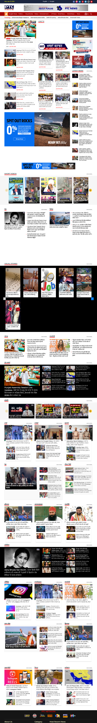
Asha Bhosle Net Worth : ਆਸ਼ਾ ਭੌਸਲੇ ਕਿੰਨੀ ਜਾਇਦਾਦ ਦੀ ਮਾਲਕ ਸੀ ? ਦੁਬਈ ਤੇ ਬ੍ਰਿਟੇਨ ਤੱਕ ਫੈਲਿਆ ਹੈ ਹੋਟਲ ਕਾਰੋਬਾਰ (14, 227)
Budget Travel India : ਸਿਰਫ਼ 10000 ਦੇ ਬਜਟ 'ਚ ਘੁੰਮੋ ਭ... (83, 294)
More (79, 14)
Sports (37, 709)
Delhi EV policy (51, 17)
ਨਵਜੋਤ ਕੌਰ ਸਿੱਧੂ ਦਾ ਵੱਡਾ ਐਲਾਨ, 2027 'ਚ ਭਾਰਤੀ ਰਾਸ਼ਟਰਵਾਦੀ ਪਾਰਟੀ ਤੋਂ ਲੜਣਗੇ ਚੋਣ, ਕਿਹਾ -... (79, 569)
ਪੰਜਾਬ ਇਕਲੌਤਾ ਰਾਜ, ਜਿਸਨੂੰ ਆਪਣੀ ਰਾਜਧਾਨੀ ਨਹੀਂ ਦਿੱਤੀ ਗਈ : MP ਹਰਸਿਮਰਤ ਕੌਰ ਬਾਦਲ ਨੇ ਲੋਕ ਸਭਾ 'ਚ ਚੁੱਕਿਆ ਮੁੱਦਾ (82, 315)
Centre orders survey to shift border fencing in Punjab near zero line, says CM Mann (85, 85)
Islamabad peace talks (38, 17)
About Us (49, 721)
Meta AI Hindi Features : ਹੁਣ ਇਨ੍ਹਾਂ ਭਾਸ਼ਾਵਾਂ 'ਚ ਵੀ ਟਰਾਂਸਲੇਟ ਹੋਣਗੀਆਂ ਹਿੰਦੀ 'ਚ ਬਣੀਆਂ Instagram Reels (17, 655)
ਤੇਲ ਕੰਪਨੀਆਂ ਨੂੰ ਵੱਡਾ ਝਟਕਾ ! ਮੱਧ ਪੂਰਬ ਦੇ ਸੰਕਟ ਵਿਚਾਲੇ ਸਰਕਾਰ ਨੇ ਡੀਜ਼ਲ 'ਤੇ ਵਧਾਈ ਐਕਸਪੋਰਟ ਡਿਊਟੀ (36, 235)
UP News (54, 14)
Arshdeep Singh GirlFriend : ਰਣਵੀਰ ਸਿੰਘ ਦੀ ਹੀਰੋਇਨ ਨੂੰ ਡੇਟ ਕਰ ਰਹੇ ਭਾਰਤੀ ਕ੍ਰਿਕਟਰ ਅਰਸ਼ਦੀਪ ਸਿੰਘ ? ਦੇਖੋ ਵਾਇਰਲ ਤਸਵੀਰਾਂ (54, 446)
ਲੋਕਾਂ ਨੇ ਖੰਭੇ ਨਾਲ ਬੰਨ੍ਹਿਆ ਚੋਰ (31, 202)
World (37, 706)
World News (71, 14)
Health (37, 697)
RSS (84, 721)
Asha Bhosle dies (63, 17)
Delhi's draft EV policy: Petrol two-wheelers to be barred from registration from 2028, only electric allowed (85, 142)
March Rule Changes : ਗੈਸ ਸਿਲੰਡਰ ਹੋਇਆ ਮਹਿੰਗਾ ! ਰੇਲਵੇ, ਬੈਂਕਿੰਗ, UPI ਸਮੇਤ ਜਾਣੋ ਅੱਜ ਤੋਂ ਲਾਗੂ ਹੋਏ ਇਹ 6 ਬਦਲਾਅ (82, 445)
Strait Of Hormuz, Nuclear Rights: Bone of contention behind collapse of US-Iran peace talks (85, 133)
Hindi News (62, 14)
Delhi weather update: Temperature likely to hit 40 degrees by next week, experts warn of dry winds (85, 150)
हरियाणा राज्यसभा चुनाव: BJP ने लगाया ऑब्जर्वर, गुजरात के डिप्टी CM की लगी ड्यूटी (23, 503)
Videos (36, 14)
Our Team (66, 721)
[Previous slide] (6, 190)
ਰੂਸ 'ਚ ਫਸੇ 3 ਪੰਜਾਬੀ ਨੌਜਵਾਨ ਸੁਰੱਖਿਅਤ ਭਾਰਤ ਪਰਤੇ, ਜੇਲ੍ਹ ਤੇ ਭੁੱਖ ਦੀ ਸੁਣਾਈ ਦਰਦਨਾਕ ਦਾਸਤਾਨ (25, 95)
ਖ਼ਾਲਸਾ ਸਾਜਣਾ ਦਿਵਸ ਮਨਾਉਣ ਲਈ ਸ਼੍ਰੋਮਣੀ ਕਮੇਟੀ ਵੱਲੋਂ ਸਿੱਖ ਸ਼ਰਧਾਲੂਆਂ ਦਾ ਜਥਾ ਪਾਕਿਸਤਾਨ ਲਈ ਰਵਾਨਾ (23, 416)
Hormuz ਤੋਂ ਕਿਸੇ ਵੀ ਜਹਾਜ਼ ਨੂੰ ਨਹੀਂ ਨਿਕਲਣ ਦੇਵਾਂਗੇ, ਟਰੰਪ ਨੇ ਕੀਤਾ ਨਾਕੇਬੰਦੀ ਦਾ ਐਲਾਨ (69, 702)
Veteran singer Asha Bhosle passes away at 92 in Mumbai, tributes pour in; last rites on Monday (85, 125)
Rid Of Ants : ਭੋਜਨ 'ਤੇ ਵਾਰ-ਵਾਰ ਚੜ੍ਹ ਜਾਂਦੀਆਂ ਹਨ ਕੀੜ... (12, 294)
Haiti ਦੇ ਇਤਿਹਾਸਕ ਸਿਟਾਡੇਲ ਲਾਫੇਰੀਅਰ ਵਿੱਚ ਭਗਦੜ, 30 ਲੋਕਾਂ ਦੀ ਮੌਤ (62, 103)
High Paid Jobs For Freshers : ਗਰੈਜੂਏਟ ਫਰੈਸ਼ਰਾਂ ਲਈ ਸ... (47, 294)
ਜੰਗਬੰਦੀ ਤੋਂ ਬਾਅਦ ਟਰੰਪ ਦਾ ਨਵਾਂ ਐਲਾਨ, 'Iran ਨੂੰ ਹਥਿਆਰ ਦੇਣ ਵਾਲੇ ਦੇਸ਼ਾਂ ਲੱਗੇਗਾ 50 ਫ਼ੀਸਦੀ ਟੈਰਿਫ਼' (83, 668)
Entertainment (45, 14)
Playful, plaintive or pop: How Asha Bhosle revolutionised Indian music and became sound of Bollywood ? (85, 117)
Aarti (7, 46)
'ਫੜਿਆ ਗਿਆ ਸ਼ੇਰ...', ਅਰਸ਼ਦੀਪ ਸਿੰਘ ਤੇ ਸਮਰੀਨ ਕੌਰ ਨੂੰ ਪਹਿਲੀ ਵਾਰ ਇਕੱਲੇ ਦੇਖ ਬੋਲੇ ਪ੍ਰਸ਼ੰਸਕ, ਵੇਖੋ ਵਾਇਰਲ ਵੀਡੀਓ (25, 104)
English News (13, 14)
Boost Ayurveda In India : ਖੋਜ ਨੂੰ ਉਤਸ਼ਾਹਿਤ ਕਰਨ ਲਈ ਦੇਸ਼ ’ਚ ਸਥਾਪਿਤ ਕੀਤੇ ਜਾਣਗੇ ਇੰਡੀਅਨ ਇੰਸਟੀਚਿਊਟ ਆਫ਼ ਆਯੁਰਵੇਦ (47, 655)
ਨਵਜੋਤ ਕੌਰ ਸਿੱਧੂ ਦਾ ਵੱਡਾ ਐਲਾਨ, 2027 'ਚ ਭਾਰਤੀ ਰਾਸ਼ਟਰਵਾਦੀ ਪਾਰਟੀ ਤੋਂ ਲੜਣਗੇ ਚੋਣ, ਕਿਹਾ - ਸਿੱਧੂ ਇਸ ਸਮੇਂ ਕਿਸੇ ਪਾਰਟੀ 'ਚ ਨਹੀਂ (59, 322)
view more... (89, 71)
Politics (21, 14)
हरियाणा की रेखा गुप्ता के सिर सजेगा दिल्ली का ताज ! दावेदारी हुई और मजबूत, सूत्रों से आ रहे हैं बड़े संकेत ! (83, 504)
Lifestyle (38, 699)
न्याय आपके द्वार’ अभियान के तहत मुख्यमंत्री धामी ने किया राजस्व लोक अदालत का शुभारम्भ (55, 603)
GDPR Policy (80, 721)
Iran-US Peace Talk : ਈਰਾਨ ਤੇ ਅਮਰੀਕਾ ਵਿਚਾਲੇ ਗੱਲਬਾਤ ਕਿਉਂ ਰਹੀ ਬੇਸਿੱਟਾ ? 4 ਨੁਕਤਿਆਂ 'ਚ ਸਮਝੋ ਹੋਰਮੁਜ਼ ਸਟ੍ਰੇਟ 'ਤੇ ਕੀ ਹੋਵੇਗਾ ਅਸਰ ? (78, 655)
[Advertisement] (48, 250)
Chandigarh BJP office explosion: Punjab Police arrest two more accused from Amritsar (85, 158)
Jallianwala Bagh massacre (20, 17)
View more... (44, 209)
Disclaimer (60, 721)
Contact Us (54, 721)
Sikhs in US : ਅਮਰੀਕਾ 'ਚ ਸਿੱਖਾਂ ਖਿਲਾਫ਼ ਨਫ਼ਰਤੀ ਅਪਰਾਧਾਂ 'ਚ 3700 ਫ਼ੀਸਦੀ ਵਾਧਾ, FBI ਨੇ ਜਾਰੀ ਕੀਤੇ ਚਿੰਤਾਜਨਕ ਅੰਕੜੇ (81, 226)
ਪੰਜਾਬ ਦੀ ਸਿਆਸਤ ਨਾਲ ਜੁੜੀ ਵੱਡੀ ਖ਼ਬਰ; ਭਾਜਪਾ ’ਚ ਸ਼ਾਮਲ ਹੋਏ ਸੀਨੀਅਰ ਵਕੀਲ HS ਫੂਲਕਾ (81, 321)
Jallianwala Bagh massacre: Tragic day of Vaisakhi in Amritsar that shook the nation (85, 92)
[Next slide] (90, 190)
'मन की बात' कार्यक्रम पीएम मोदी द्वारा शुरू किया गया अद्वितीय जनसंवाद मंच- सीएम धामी (54, 596)
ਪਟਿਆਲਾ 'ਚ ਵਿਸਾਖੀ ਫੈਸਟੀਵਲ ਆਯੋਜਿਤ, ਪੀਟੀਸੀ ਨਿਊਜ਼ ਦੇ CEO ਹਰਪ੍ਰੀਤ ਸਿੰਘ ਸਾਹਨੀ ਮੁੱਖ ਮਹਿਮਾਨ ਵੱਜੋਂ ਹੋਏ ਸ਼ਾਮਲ (36, 323)
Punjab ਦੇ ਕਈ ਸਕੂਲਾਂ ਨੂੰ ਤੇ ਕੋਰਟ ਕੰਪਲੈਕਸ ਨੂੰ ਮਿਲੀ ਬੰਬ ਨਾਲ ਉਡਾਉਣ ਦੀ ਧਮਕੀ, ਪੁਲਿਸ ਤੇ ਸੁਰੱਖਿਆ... (83, 424)
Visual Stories (29, 14)
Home (44, 721)
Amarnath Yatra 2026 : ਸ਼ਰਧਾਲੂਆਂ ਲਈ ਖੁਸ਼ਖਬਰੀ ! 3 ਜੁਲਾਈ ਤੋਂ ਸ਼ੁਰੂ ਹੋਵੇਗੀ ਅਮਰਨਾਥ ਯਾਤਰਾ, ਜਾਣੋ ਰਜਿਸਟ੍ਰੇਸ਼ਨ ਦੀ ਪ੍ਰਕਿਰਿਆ (45, 85)
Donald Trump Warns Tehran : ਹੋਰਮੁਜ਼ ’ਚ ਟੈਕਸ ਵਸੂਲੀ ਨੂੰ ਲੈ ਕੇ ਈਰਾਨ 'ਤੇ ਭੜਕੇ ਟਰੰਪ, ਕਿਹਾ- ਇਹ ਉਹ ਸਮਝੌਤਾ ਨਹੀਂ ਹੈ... (82, 232)
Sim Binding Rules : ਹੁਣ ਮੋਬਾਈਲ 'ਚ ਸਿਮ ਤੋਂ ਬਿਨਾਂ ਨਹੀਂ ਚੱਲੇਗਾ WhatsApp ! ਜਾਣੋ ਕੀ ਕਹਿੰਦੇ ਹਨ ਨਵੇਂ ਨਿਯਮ (82, 452)
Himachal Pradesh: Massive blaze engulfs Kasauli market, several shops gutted (85, 100)
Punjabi (52, 1)
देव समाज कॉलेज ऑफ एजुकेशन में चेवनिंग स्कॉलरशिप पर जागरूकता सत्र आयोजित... (23, 496)
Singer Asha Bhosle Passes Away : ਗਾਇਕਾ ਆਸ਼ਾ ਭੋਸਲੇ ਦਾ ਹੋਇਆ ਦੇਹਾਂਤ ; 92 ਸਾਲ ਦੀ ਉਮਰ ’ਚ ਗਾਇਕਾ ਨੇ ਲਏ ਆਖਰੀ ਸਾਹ (37, 222)
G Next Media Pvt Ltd (30, 721)
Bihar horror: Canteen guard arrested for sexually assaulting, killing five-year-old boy (85, 108)
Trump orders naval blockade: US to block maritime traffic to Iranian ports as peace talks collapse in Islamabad (85, 77)
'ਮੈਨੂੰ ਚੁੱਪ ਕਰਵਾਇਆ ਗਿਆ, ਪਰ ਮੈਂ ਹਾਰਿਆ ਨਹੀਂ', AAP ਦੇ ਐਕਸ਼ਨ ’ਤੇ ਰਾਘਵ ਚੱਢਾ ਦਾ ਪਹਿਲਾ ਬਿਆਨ (81, 309)
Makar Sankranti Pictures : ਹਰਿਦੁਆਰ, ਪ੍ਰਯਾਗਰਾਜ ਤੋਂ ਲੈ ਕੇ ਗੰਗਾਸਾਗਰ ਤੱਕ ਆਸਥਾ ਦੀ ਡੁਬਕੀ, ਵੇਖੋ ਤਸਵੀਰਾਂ (82, 458)
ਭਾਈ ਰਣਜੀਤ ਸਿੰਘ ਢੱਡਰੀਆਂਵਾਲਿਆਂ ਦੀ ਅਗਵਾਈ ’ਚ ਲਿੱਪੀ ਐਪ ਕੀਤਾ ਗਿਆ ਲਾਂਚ (48, 200)
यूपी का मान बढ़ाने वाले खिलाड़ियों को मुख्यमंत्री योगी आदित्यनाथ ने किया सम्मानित (55, 615)
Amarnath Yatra (75, 17)
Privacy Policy (72, 721)
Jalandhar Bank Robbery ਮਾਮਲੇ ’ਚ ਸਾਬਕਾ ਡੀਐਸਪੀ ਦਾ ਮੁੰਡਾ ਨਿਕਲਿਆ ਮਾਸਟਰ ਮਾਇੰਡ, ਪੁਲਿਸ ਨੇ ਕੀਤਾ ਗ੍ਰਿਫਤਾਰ (77, 410)
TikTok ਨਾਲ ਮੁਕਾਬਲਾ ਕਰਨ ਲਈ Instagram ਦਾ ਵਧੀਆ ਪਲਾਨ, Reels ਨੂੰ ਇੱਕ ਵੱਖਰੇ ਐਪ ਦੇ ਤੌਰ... (18, 569)
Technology (38, 704)
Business (38, 693)
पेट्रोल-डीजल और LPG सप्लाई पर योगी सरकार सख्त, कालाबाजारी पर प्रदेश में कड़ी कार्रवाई (55, 609)
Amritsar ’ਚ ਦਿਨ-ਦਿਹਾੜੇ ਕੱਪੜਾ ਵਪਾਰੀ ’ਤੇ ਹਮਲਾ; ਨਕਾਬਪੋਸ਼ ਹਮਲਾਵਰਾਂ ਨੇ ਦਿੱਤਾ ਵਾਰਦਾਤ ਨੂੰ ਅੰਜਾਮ (18, 410)
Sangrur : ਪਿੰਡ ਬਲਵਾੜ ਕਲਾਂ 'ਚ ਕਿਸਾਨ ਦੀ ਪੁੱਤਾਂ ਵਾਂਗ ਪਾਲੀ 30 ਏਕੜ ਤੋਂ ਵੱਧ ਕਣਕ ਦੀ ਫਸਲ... (53, 575)
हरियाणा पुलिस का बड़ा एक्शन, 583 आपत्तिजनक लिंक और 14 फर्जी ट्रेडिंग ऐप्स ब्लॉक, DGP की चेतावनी (53, 496)
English (45, 1)
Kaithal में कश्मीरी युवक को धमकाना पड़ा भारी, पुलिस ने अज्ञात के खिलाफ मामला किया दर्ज (53, 503)
